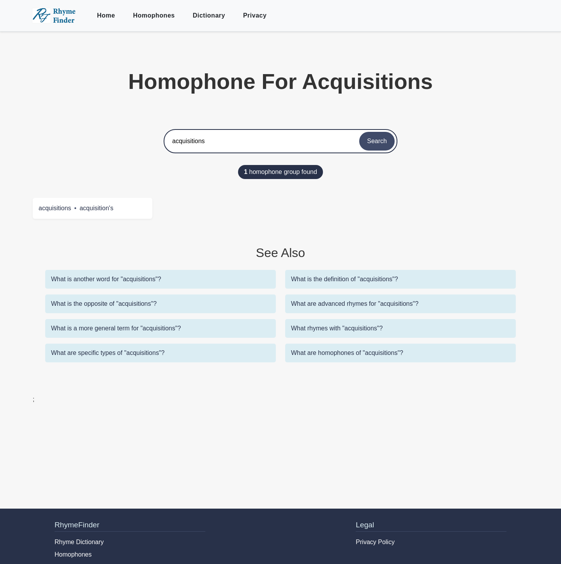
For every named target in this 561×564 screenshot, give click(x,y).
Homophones (154, 15)
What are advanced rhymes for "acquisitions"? (354, 303)
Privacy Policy (375, 542)
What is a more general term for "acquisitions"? (116, 328)
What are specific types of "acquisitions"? (108, 352)
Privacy (254, 15)
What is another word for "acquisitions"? (106, 279)
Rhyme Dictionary (79, 542)
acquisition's (96, 208)
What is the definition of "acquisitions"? (344, 279)
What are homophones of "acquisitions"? (347, 352)
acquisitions (55, 208)
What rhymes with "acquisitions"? (337, 328)
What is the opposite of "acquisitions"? (104, 303)
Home (106, 15)
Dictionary (209, 15)
